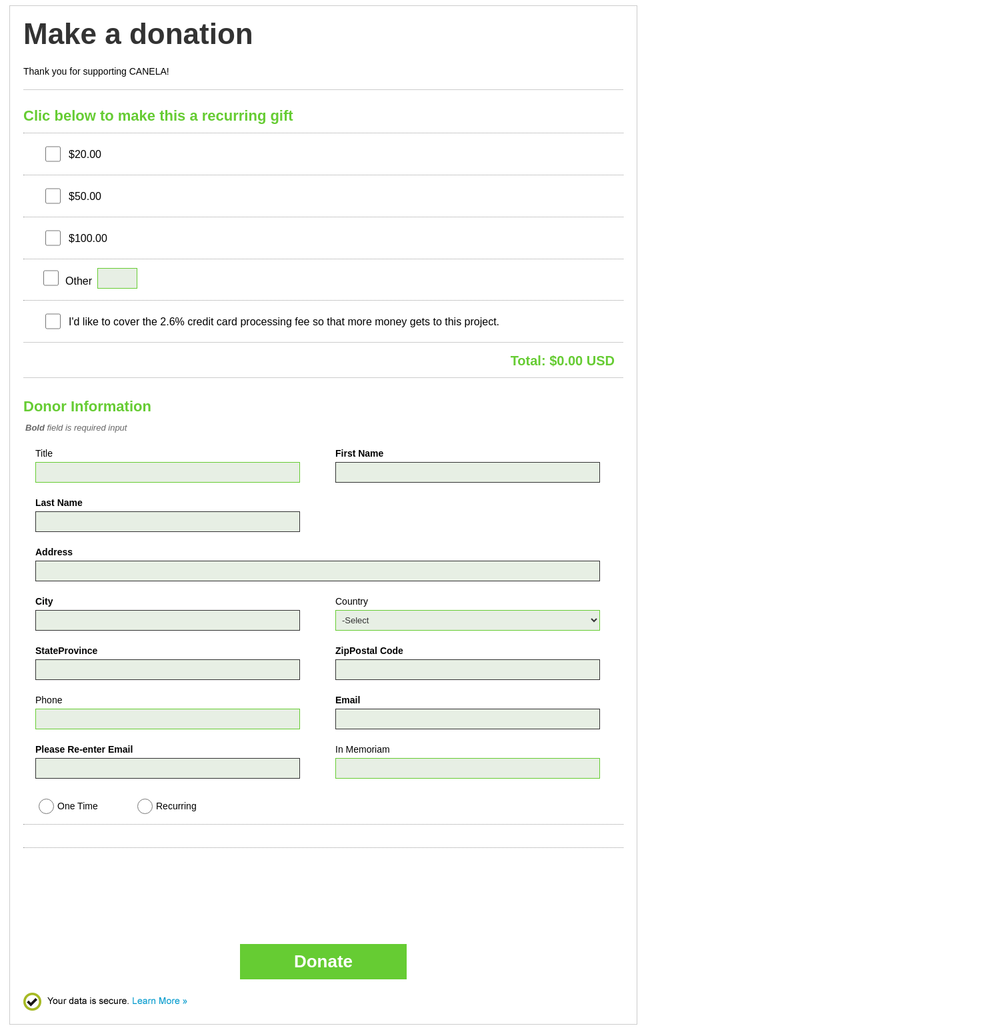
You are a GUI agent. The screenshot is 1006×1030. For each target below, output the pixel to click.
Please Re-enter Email (84, 749)
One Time (77, 806)
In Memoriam (362, 749)
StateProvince (66, 650)
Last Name (59, 502)
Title (44, 453)
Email (347, 700)
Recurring (176, 806)
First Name (359, 453)
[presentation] (136, 883)
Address (54, 552)
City (44, 601)
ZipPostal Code (369, 650)
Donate (323, 961)
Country (351, 601)
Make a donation (138, 34)
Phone (48, 700)
